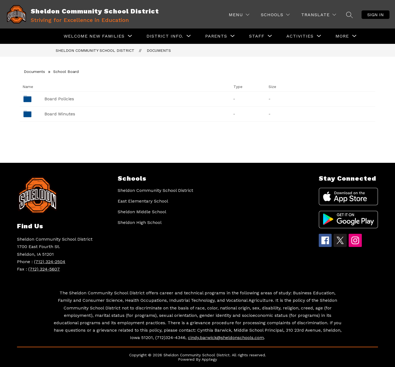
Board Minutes (59, 113)
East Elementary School (143, 201)
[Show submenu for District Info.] (164, 36)
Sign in (375, 14)
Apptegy (209, 359)
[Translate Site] (318, 14)
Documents (159, 50)
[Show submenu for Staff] (256, 36)
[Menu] (239, 14)
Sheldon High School (140, 222)
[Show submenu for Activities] (300, 36)
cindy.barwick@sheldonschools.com (226, 337)
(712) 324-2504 (49, 261)
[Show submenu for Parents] (216, 36)
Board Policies (59, 98)
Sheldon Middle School (142, 211)
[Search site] (349, 15)
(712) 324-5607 (44, 269)
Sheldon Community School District (95, 50)
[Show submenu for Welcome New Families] (94, 36)
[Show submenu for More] (342, 36)
